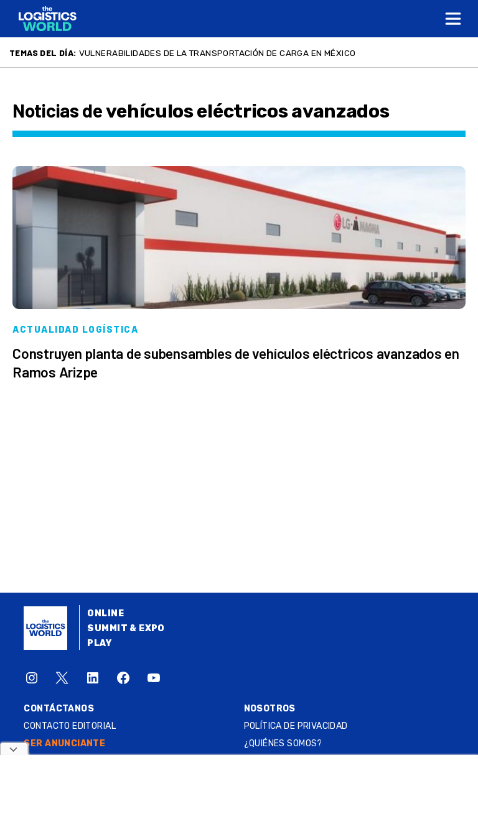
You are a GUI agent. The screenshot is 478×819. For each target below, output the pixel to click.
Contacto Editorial (70, 726)
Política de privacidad (296, 726)
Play (99, 643)
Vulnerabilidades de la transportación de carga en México (217, 53)
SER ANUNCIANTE (64, 743)
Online (105, 613)
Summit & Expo (125, 628)
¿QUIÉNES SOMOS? (283, 743)
